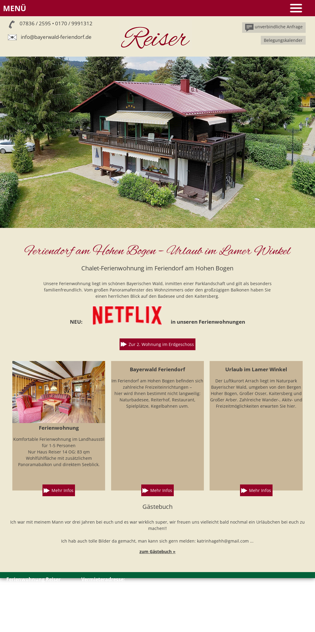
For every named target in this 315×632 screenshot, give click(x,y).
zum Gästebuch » (157, 551)
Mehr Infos (62, 490)
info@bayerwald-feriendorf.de (56, 36)
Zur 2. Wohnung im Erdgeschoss (161, 344)
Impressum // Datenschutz (33, 616)
